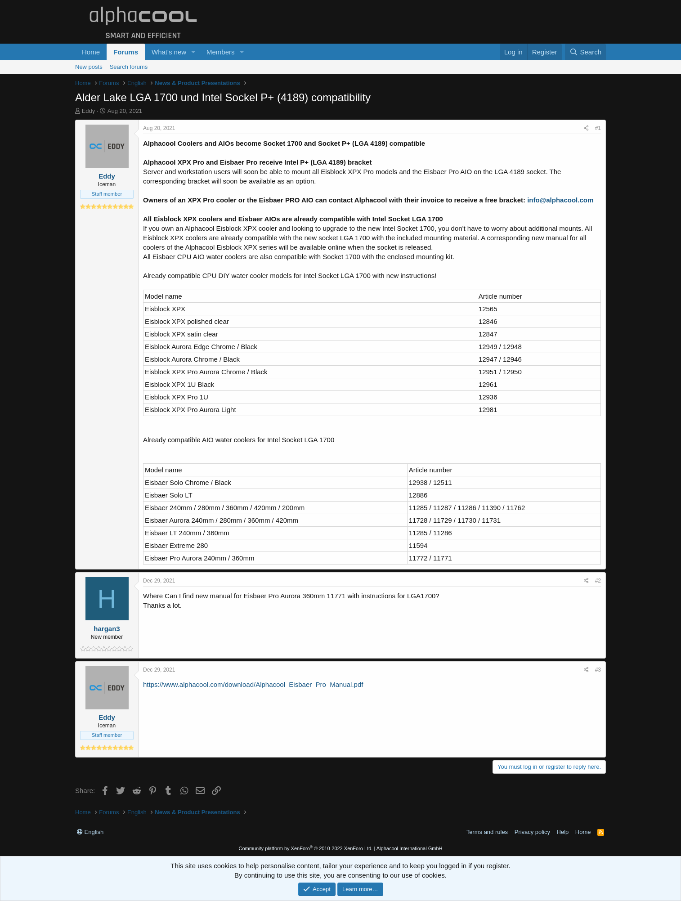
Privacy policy (532, 832)
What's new (169, 52)
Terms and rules (487, 832)
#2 (598, 581)
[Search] (585, 52)
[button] (193, 52)
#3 (598, 670)
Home (91, 52)
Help (563, 832)
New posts (89, 66)
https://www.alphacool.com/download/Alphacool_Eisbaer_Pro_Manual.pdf (253, 684)
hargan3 (107, 628)
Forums (125, 52)
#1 (598, 128)
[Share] (586, 128)
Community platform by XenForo (305, 848)
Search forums (129, 66)
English (90, 832)
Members (220, 52)
